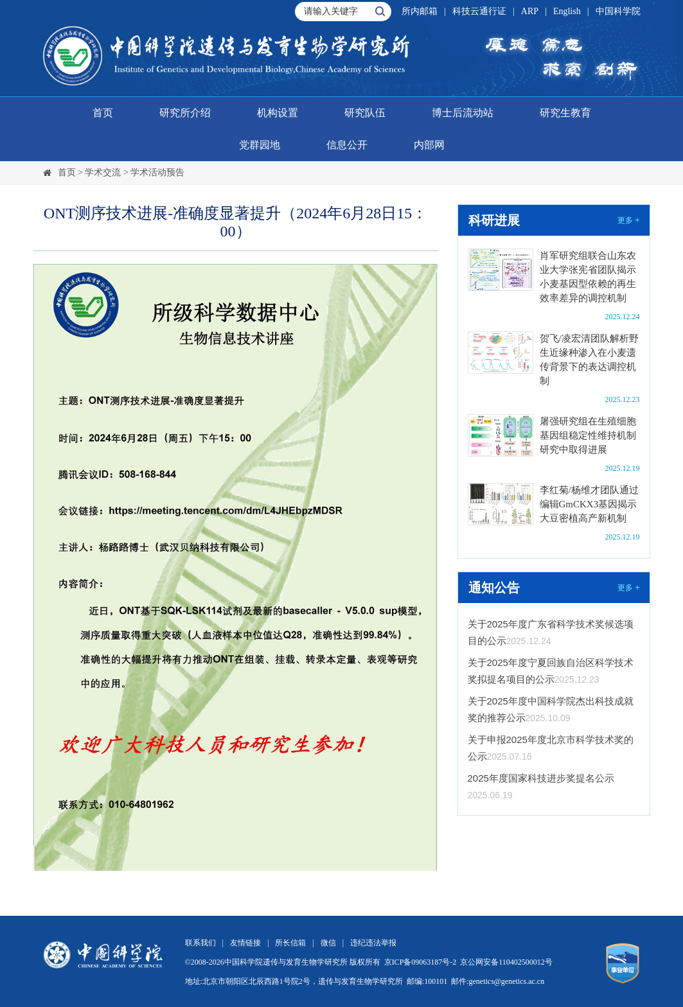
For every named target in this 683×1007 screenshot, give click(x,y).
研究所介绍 (185, 112)
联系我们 (200, 942)
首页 (103, 112)
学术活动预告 (157, 172)
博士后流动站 (462, 112)
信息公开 (347, 144)
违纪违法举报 (373, 942)
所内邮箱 (420, 11)
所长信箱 (290, 942)
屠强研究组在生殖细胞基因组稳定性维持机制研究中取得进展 (588, 435)
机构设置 (277, 112)
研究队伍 (365, 112)
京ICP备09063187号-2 (420, 962)
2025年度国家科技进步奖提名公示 (541, 778)
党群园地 (259, 144)
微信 (328, 942)
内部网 (429, 144)
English (567, 11)
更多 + (628, 220)
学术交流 (103, 172)
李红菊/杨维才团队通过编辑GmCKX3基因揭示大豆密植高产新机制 (589, 504)
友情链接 (245, 942)
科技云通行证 (479, 11)
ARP (529, 11)
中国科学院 (618, 11)
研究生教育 (565, 112)
